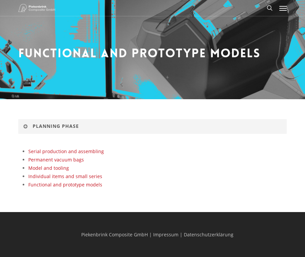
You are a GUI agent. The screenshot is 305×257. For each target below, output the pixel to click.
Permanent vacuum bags (56, 159)
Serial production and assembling (66, 151)
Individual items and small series (65, 176)
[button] (283, 8)
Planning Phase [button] (51, 126)
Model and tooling (48, 168)
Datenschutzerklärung (208, 234)
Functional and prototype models (65, 184)
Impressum (165, 234)
